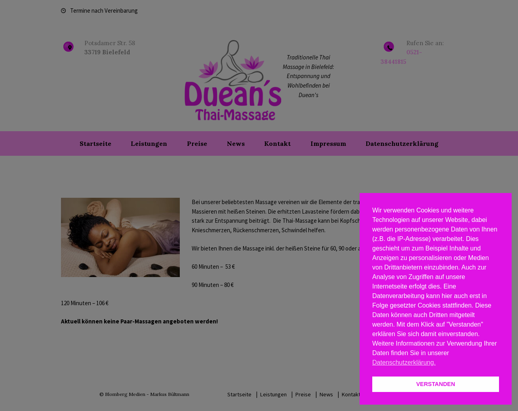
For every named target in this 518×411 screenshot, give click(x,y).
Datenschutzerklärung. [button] (404, 362)
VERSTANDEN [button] (435, 384)
